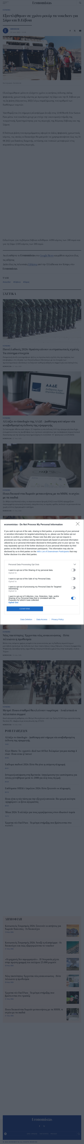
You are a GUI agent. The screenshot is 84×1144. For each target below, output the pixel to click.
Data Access (41, 619)
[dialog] (42, 572)
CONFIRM (25, 609)
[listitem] (42, 564)
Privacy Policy (58, 619)
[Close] (78, 524)
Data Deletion (26, 619)
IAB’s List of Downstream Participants (53, 551)
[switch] (73, 570)
